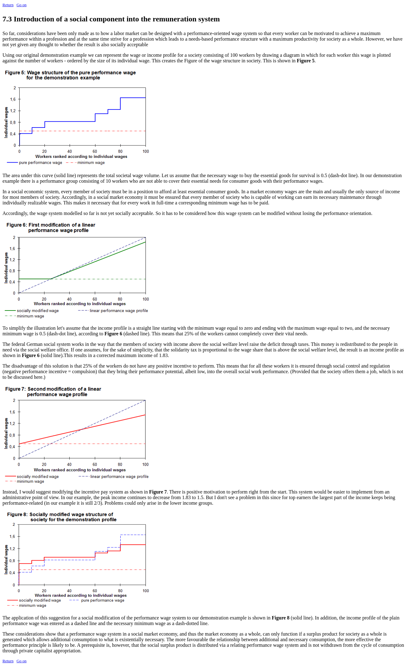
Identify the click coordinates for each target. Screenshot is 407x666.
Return (7, 4)
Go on (21, 4)
